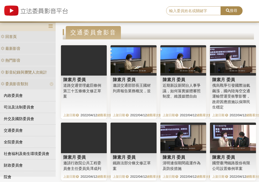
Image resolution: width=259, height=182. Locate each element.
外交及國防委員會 (19, 119)
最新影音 (10, 48)
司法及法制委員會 (19, 107)
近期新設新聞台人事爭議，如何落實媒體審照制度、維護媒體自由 (182, 90)
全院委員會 (13, 142)
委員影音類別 (14, 84)
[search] (193, 10)
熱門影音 (10, 60)
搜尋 (231, 10)
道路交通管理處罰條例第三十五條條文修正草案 (82, 90)
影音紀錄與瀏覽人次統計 (24, 72)
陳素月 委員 (74, 79)
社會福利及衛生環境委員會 (26, 153)
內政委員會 (13, 95)
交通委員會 (13, 130)
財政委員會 (13, 165)
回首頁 (9, 36)
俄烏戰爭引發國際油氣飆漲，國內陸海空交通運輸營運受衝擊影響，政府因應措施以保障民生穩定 (231, 96)
